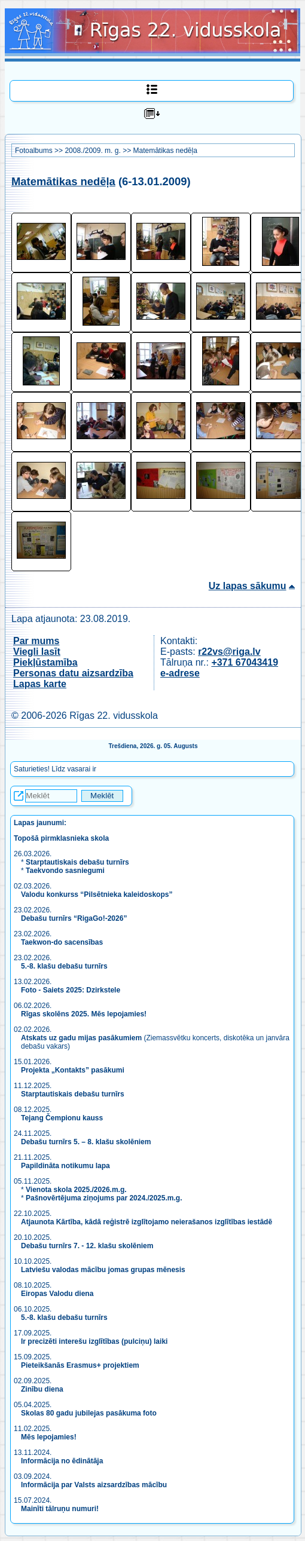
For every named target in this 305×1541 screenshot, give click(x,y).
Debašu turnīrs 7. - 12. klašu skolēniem (87, 1246)
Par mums (36, 641)
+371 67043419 (244, 662)
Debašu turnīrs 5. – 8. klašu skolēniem (86, 1142)
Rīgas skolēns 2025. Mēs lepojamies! (84, 1014)
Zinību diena (42, 1389)
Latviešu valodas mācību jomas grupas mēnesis (103, 1270)
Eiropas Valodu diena (57, 1293)
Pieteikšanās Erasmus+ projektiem (80, 1365)
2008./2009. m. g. (92, 150)
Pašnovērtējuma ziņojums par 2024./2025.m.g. (104, 1198)
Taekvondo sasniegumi (66, 870)
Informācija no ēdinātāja (62, 1461)
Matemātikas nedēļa (165, 150)
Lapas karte (39, 684)
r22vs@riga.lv (229, 652)
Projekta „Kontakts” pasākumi (72, 1070)
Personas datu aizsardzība (73, 673)
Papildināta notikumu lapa (65, 1166)
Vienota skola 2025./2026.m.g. (76, 1189)
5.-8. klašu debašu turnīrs (65, 966)
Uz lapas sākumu (247, 586)
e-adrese (180, 673)
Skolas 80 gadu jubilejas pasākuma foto (89, 1413)
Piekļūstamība (45, 662)
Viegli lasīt (36, 652)
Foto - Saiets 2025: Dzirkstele (70, 990)
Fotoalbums (34, 150)
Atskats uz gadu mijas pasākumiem (81, 1038)
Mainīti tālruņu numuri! (60, 1509)
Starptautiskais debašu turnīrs (77, 862)
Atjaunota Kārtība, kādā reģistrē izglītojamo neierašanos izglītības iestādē (146, 1222)
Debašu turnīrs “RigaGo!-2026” (74, 918)
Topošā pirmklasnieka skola (61, 838)
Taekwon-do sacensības (62, 942)
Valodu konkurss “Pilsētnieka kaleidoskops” (96, 894)
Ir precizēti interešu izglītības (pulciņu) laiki (94, 1341)
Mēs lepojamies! (49, 1437)
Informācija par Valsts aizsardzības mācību (94, 1485)
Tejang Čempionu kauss (62, 1118)
